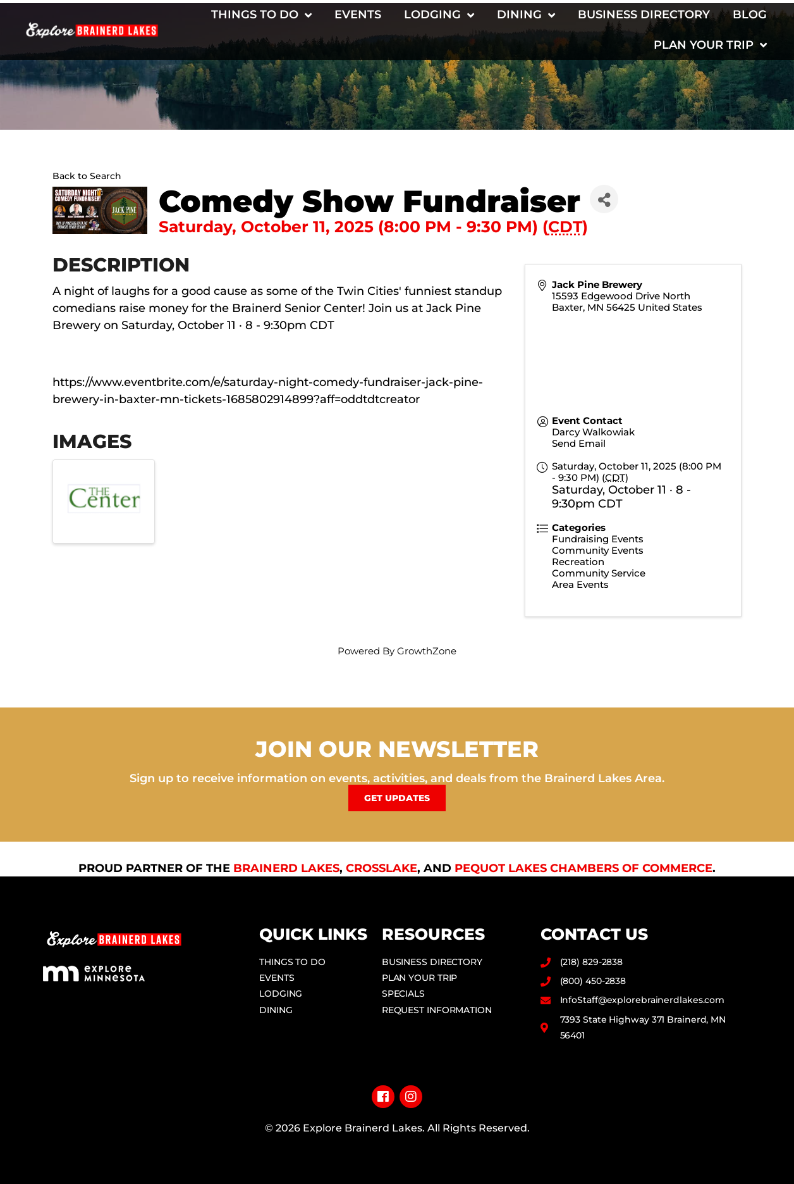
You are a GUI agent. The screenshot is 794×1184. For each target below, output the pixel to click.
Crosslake (381, 868)
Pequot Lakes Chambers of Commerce (583, 868)
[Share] (604, 199)
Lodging (439, 15)
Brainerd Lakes (286, 868)
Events (357, 15)
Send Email (579, 443)
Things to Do (261, 15)
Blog (750, 15)
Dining (526, 15)
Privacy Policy (397, 1148)
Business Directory (644, 15)
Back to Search (86, 176)
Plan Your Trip (710, 45)
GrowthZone (426, 651)
